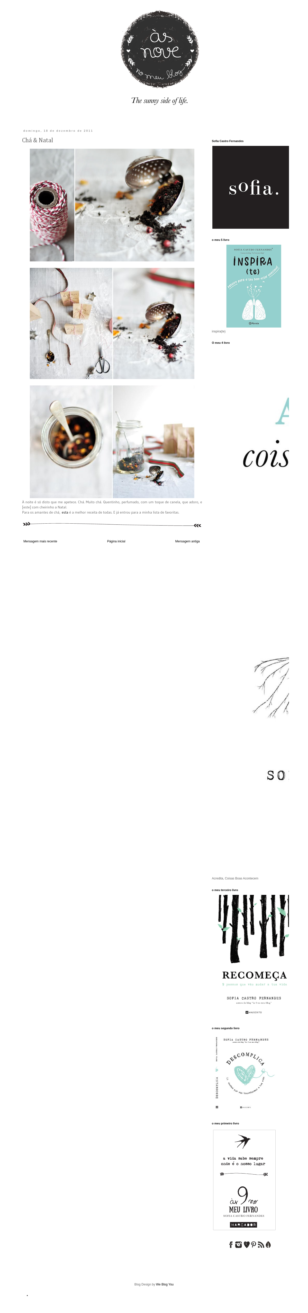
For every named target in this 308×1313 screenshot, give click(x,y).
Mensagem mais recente (40, 541)
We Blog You (165, 1284)
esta (65, 512)
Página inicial (116, 541)
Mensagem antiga (187, 541)
